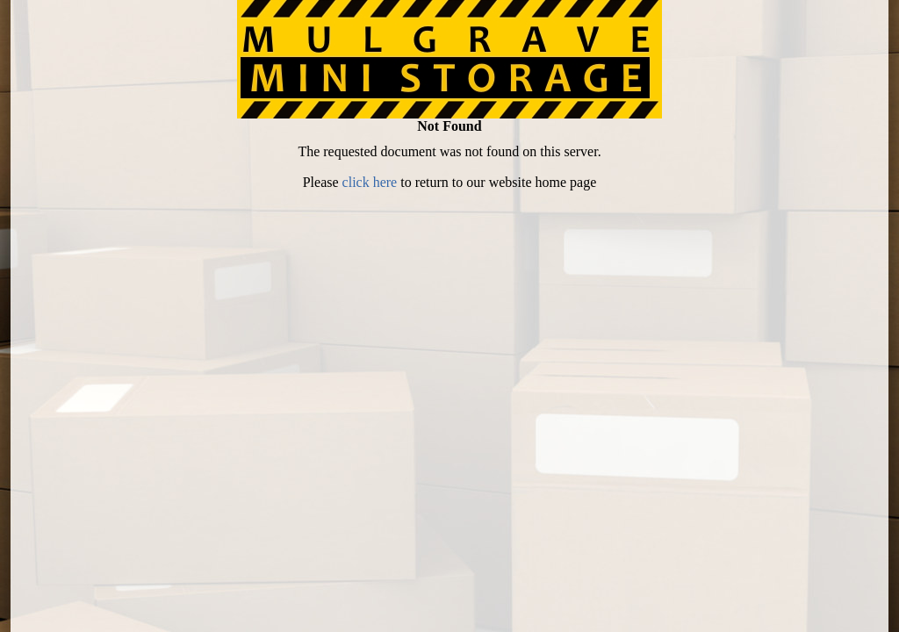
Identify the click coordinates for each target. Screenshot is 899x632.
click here (370, 182)
